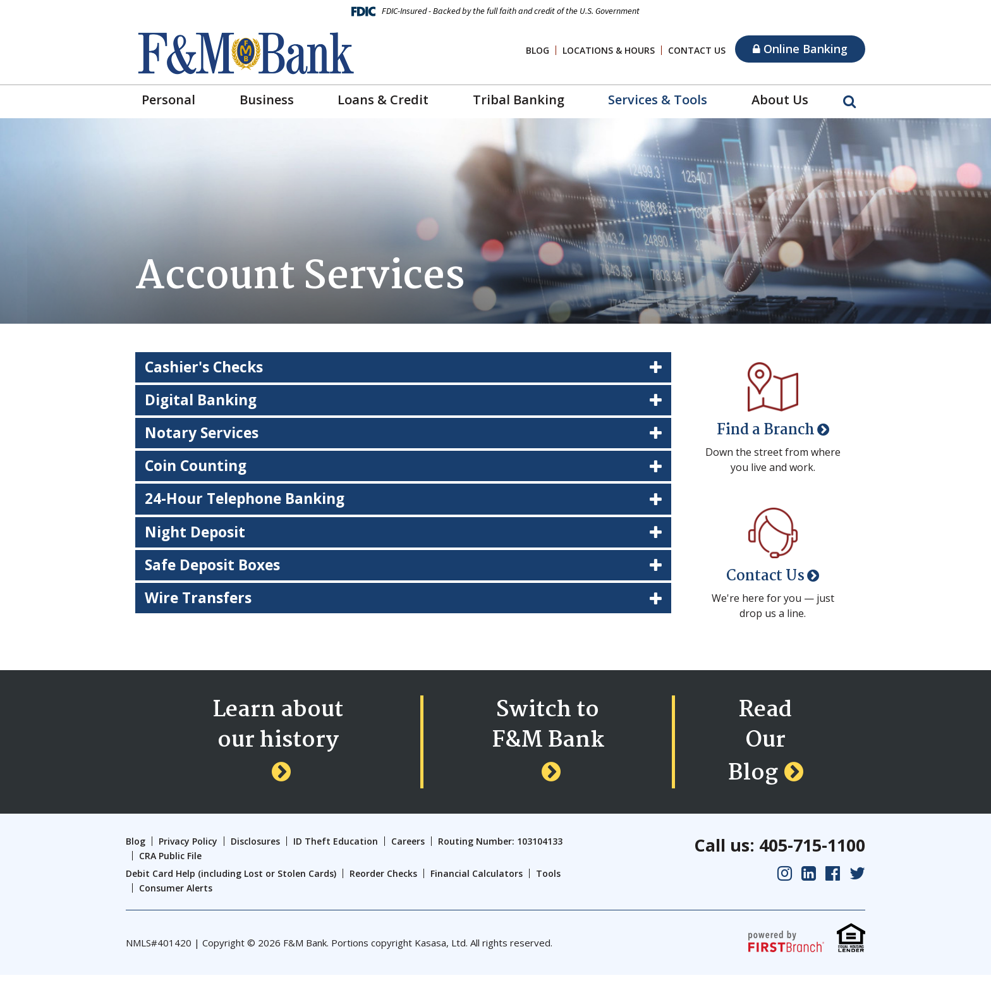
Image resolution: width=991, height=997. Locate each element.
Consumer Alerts (175, 910)
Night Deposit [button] (198, 538)
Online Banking (800, 48)
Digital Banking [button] (204, 401)
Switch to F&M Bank (548, 758)
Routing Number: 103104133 (500, 864)
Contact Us (697, 50)
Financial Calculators (476, 896)
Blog (537, 50)
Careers (408, 864)
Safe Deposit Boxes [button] (216, 572)
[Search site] (849, 100)
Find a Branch (766, 430)
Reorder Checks (383, 896)
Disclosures (255, 864)
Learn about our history (278, 758)
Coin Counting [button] (199, 470)
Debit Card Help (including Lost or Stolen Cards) (231, 896)
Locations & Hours (608, 50)
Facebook (832, 895)
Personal (168, 99)
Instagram (784, 895)
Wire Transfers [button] (201, 606)
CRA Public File (170, 878)
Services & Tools (657, 99)
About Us (779, 99)
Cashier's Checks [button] (207, 367)
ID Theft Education (335, 864)
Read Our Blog (761, 758)
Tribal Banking (518, 99)
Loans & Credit (383, 99)
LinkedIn (808, 895)
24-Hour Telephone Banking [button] (250, 504)
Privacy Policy (188, 864)
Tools (548, 896)
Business (267, 99)
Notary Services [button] (204, 435)
